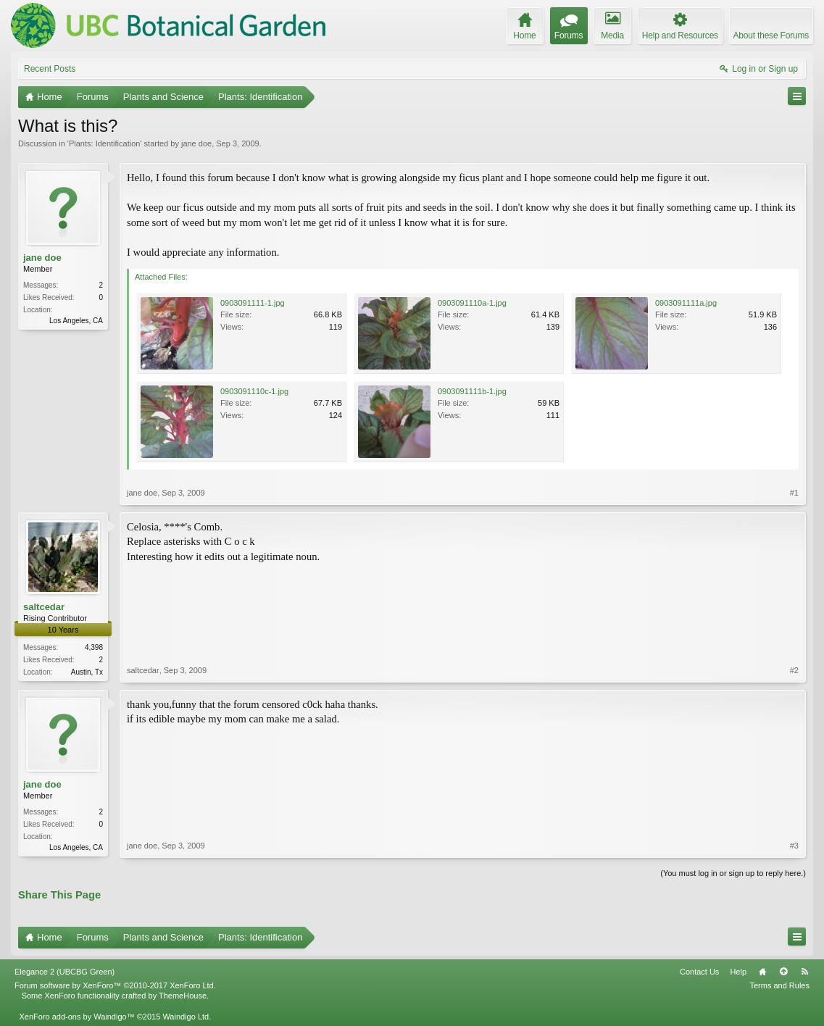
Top (783, 972)
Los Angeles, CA (76, 321)
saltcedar (43, 606)
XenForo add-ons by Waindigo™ (76, 1016)
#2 (794, 670)
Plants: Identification (104, 143)
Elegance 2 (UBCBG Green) (64, 971)
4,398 (94, 647)
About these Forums (771, 35)
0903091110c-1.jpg (254, 391)
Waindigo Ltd (185, 1016)
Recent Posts (49, 69)
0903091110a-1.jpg (472, 303)
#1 (794, 492)
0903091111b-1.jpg (472, 391)
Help (738, 971)
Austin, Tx (87, 672)
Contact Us (699, 971)
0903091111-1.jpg (252, 303)
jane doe (196, 143)
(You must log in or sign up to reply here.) (733, 873)
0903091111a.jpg (686, 303)
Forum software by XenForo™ (115, 985)
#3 (794, 845)
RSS (804, 972)
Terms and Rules (779, 985)
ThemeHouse (183, 995)
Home (762, 972)
